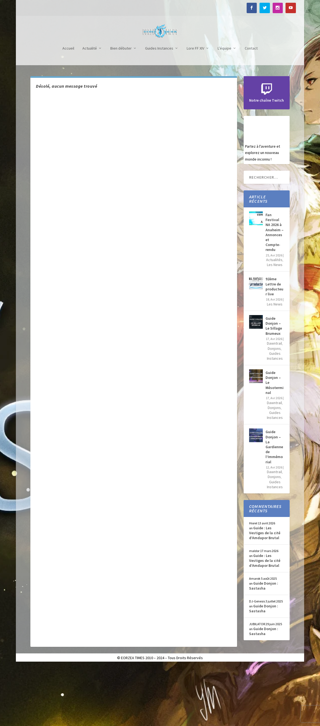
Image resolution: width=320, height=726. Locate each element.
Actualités (274, 320)
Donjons (274, 408)
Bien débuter (121, 108)
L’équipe (224, 108)
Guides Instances (159, 108)
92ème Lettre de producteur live (274, 347)
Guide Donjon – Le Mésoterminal (275, 442)
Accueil (68, 108)
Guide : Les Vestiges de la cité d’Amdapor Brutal (264, 593)
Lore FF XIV (195, 108)
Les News (274, 324)
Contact (251, 108)
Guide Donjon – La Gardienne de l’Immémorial (274, 507)
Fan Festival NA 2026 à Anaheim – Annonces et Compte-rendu (275, 292)
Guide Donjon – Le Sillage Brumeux (274, 386)
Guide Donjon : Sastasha (263, 646)
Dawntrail (274, 403)
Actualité (89, 108)
